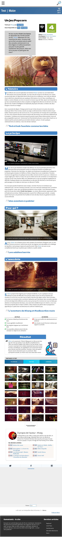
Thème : (31, 505)
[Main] (3, 3)
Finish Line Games (48, 34)
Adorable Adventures (52, 531)
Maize (16, 37)
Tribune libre (56, 512)
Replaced (48, 523)
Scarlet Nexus (42, 452)
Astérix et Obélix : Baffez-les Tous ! (45, 446)
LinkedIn (48, 362)
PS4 (19, 28)
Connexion (31, 468)
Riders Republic (42, 449)
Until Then (49, 526)
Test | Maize (8, 10)
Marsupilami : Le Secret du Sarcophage (21, 449)
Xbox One (20, 25)
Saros (47, 533)
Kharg (12, 25)
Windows (24, 28)
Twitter (31, 362)
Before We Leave (18, 445)
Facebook (14, 362)
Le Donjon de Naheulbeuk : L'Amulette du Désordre (21, 456)
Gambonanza (50, 528)
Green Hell (41, 456)
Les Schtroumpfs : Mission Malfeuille (20, 453)
